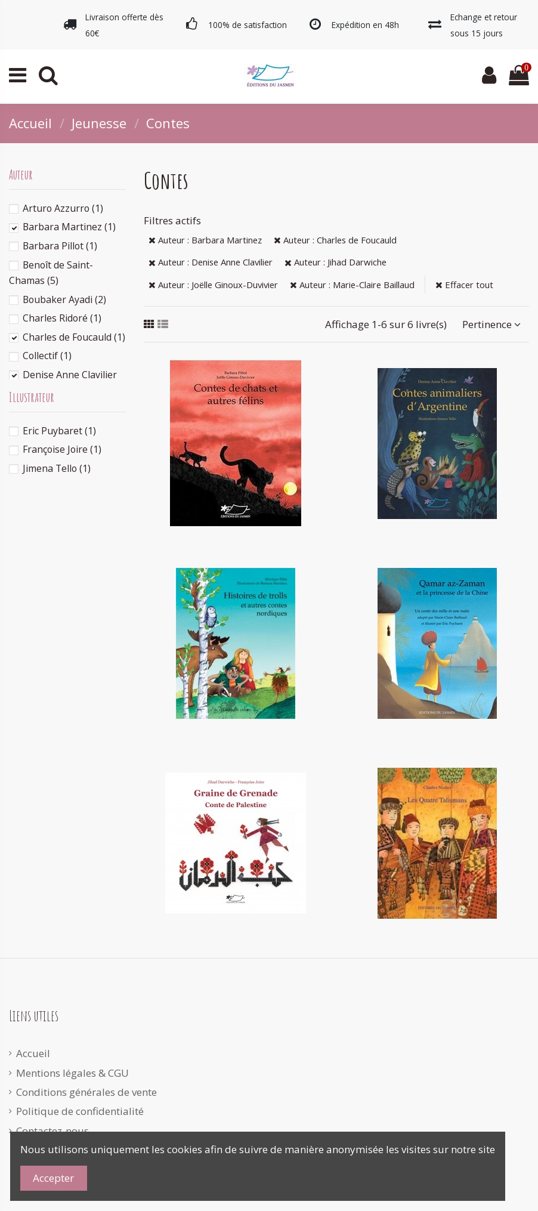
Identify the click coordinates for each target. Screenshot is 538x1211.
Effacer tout (464, 285)
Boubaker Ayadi (64, 299)
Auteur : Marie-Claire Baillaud (352, 285)
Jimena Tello (57, 468)
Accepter (53, 1178)
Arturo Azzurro (63, 208)
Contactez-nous (52, 1131)
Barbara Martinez (69, 226)
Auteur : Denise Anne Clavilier (211, 262)
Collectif (47, 355)
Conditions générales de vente (86, 1092)
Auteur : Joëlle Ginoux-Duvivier (213, 285)
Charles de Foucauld (74, 337)
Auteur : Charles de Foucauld (335, 240)
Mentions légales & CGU (72, 1073)
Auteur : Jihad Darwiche (336, 262)
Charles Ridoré (62, 318)
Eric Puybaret (59, 430)
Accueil (33, 1053)
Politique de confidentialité (80, 1111)
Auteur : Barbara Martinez (205, 240)
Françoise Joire (62, 449)
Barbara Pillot (60, 245)
